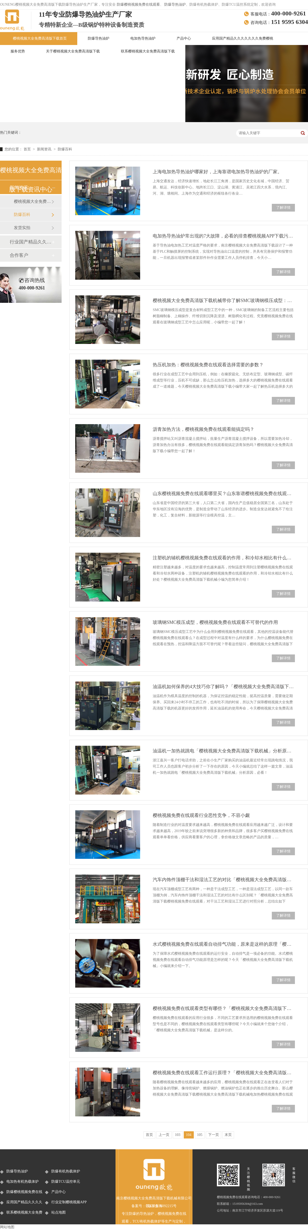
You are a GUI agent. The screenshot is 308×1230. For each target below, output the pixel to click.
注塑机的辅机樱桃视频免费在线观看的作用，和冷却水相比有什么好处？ (224, 557)
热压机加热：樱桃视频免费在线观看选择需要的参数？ (208, 364)
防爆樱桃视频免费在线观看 (138, 4)
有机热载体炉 (150, 1221)
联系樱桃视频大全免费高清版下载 (148, 51)
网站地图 (7, 1227)
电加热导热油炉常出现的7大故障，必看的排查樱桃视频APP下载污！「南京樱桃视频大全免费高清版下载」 (224, 236)
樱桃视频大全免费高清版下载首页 (40, 38)
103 (177, 1135)
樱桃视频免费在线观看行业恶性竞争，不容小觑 (201, 815)
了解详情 (283, 207)
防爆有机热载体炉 (65, 1171)
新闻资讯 (44, 149)
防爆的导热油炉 (141, 1214)
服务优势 (18, 51)
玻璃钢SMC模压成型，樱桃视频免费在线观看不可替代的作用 (215, 622)
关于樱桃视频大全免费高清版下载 (73, 51)
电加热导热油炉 (143, 38)
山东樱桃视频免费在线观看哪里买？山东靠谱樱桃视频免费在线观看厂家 (224, 493)
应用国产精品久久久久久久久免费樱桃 (242, 38)
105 (200, 1135)
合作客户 (19, 255)
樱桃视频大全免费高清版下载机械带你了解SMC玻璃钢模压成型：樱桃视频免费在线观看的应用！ (224, 300)
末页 (228, 1135)
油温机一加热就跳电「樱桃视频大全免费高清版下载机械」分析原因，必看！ (224, 750)
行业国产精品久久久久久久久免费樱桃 (30, 241)
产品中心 (184, 38)
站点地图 (58, 1212)
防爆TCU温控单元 (65, 1181)
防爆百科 (65, 149)
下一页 (213, 1135)
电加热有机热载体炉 (22, 1181)
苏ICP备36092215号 (161, 1206)
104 (188, 1135)
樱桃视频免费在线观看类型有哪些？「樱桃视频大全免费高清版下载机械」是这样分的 (224, 1008)
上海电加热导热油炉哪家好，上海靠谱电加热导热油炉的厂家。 (217, 171)
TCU (136, 1221)
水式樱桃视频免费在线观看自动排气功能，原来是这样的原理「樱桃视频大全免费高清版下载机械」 (224, 944)
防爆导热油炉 (175, 4)
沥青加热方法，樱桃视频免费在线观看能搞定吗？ (203, 429)
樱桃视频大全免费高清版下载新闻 (32, 201)
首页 (28, 149)
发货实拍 (22, 227)
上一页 (164, 1135)
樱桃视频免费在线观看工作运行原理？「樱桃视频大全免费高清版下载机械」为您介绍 (224, 1072)
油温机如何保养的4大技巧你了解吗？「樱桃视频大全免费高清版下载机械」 (224, 686)
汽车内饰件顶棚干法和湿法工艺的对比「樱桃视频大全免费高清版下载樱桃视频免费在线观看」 (224, 879)
